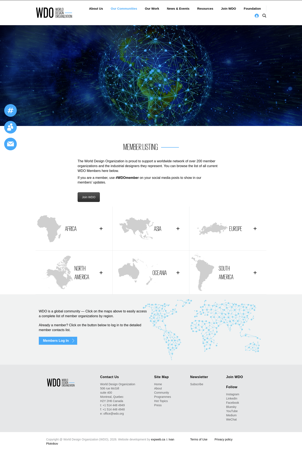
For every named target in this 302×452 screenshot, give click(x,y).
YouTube (232, 411)
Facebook (232, 402)
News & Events (178, 8)
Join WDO (228, 8)
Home (158, 384)
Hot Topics (161, 401)
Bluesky (231, 407)
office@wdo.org (113, 413)
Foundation (252, 8)
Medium (231, 415)
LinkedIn (231, 398)
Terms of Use (198, 439)
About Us (96, 8)
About (158, 388)
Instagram (232, 394)
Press (158, 405)
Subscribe (196, 384)
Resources (205, 8)
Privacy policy (224, 439)
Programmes (162, 396)
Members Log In (56, 340)
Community (161, 392)
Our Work (152, 8)
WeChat (231, 419)
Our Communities (124, 8)
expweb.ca (158, 439)
